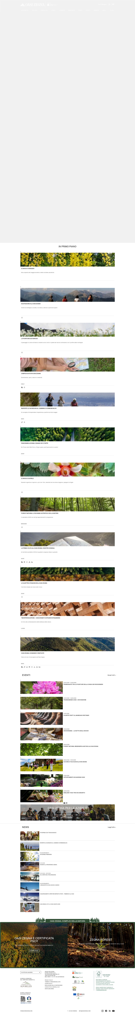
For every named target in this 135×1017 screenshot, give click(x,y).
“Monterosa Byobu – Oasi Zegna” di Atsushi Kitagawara (40, 618)
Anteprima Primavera (46, 854)
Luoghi (23, 628)
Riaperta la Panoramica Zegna (48, 864)
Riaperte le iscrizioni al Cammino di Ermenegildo (39, 408)
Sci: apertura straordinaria (48, 875)
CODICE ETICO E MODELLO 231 (52, 987)
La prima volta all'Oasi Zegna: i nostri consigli (38, 548)
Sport (22, 453)
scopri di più (101, 949)
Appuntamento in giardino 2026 (74, 777)
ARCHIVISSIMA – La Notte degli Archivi (76, 731)
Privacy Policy (49, 980)
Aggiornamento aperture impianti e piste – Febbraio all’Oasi (57, 894)
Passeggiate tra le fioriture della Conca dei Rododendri (83, 684)
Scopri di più (67, 816)
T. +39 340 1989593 (72, 1011)
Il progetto (25, 10)
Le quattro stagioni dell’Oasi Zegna (34, 583)
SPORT (88, 10)
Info (103, 10)
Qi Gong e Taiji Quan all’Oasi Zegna (75, 761)
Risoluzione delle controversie (53, 985)
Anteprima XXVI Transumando (48, 832)
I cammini (62, 10)
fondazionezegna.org (26, 1011)
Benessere (71, 10)
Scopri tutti (111, 675)
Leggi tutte (111, 827)
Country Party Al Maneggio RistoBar (76, 715)
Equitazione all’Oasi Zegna (31, 303)
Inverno (96, 10)
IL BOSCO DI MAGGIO (27, 268)
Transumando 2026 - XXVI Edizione (75, 700)
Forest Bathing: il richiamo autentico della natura (39, 513)
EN (113, 10)
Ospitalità (44, 10)
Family (80, 10)
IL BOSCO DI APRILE (27, 478)
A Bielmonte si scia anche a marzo (49, 885)
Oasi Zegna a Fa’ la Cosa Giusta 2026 (50, 904)
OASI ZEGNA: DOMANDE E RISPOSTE (32, 653)
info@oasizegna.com (102, 990)
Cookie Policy (48, 983)
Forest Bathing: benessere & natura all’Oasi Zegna (81, 746)
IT (110, 10)
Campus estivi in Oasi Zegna (31, 373)
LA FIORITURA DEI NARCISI (29, 338)
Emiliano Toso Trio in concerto (74, 792)
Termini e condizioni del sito (52, 981)
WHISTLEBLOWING (49, 988)
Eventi (54, 10)
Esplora (34, 10)
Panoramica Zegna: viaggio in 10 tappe (34, 443)
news (22, 418)
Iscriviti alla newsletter (31, 972)
